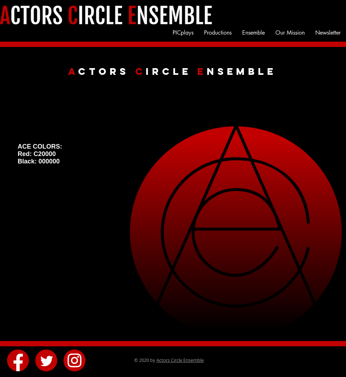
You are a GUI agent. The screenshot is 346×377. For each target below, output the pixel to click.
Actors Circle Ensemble (180, 360)
